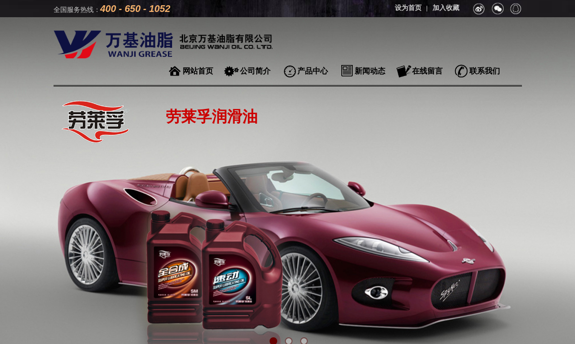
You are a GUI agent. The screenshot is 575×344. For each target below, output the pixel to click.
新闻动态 (370, 71)
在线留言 (427, 71)
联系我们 (484, 71)
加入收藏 (446, 7)
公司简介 (255, 71)
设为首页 (408, 7)
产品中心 (312, 71)
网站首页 (198, 71)
